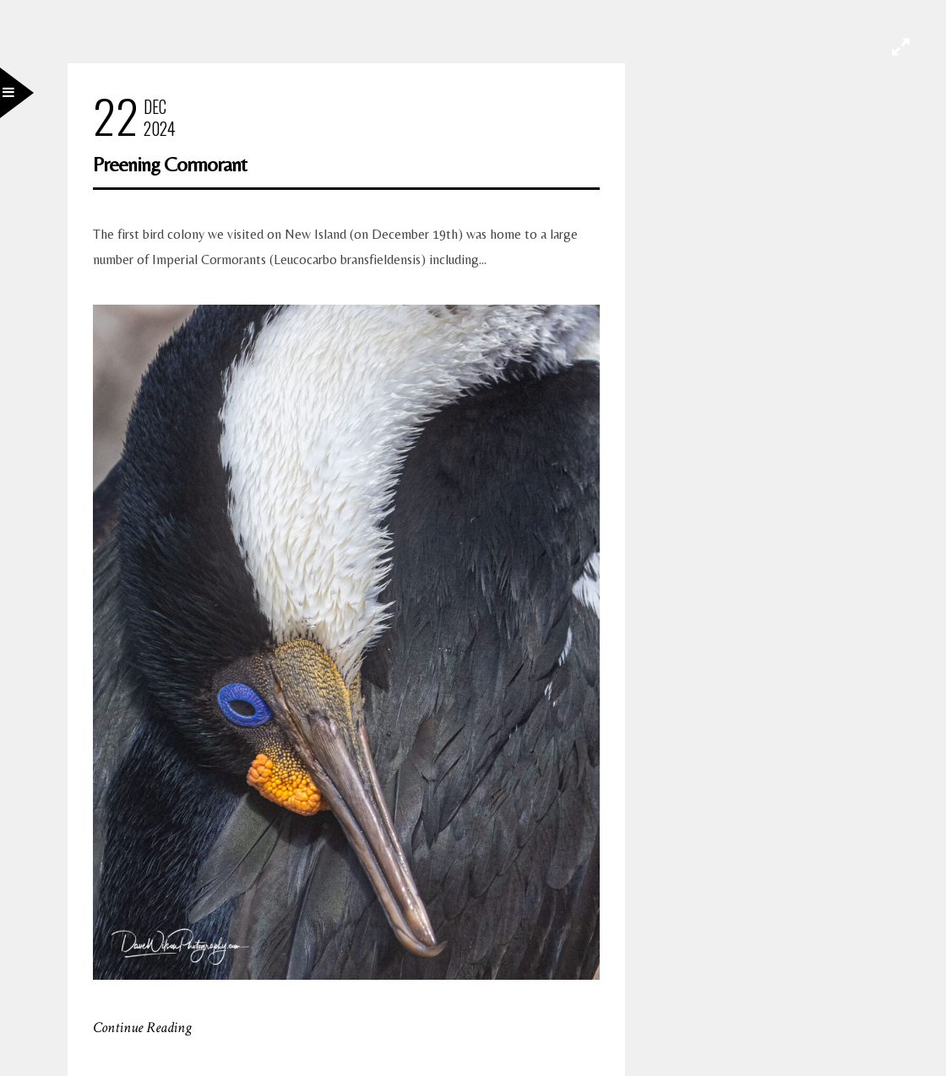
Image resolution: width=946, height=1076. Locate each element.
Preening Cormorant (170, 164)
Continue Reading (142, 1027)
